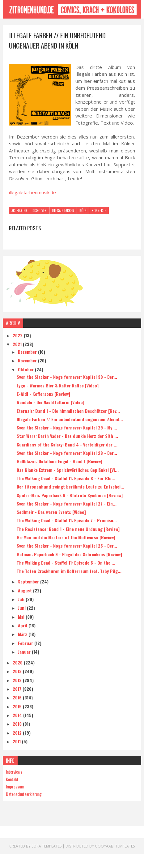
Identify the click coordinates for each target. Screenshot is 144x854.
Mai (22, 616)
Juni (22, 607)
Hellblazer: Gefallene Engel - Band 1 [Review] (59, 461)
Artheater (19, 210)
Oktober (26, 369)
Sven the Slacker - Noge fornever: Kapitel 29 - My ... (67, 427)
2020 (18, 662)
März (23, 634)
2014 (18, 715)
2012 (18, 732)
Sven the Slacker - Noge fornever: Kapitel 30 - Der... (67, 377)
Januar (25, 651)
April (23, 625)
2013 (18, 723)
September (29, 582)
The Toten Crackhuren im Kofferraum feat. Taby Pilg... (69, 571)
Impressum (15, 786)
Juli (22, 599)
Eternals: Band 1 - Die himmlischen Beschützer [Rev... (68, 411)
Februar (26, 643)
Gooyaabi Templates (115, 846)
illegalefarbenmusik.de (32, 192)
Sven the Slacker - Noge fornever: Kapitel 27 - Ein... (66, 503)
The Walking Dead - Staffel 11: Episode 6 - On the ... (66, 562)
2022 (18, 335)
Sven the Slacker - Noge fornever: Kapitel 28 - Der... (67, 453)
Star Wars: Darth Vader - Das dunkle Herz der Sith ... (67, 436)
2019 (18, 671)
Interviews (14, 771)
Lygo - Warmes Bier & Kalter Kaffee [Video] (58, 385)
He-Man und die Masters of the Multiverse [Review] (66, 537)
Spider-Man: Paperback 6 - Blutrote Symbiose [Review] (70, 495)
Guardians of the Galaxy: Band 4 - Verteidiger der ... (67, 444)
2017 (18, 688)
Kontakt (12, 779)
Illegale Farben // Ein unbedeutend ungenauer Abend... (70, 419)
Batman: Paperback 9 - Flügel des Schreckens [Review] (69, 554)
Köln (83, 210)
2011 (17, 741)
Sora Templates (46, 846)
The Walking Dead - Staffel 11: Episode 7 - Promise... (67, 520)
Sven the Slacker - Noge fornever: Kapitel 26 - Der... (67, 545)
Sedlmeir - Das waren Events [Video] (51, 512)
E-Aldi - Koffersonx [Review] (43, 394)
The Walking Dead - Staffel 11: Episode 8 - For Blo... (66, 478)
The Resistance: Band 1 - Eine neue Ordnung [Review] (68, 529)
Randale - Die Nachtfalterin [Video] (50, 402)
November (28, 360)
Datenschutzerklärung (24, 794)
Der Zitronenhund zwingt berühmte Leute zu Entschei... (70, 486)
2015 (18, 706)
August (25, 590)
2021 (18, 344)
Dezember (28, 351)
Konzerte (99, 210)
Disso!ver (39, 210)
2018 (18, 680)
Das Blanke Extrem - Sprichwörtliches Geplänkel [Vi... (68, 470)
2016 (18, 697)
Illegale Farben (63, 210)
